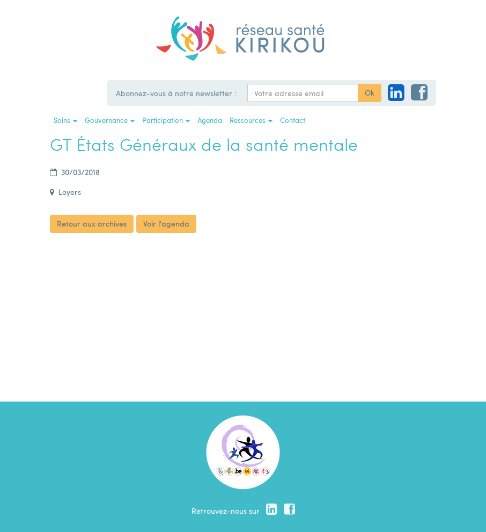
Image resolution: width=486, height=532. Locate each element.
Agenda (209, 120)
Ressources (251, 120)
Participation (166, 120)
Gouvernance (110, 120)
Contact (292, 120)
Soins (65, 120)
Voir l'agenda (166, 223)
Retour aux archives (92, 223)
